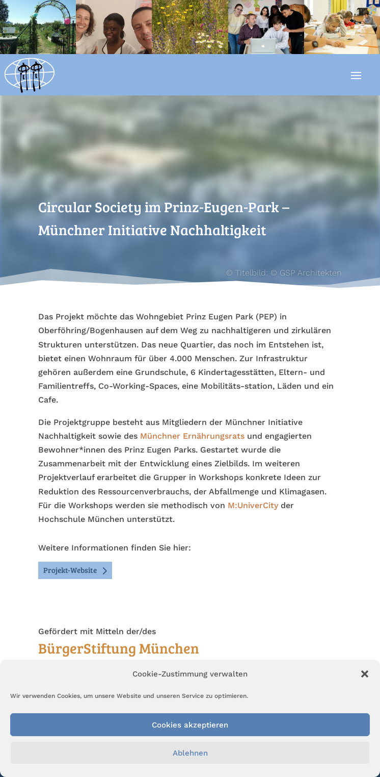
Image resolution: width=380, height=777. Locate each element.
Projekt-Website (70, 570)
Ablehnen (190, 753)
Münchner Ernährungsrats (192, 436)
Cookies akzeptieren (190, 725)
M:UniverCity (253, 505)
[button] (365, 674)
